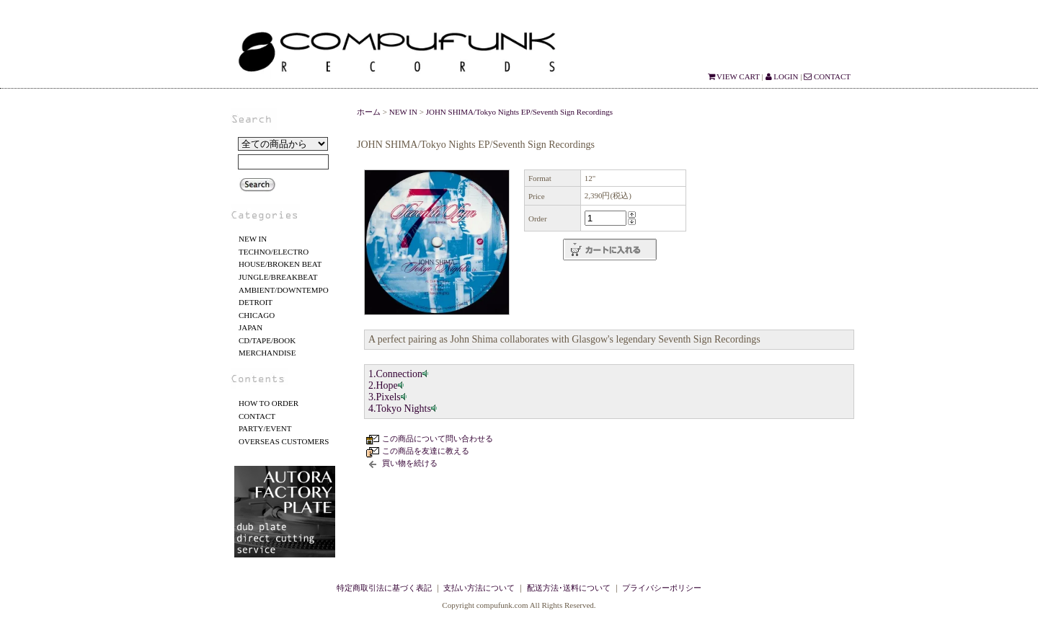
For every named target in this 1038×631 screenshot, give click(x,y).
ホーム (369, 111)
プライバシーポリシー (661, 587)
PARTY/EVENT (265, 428)
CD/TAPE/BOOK (267, 340)
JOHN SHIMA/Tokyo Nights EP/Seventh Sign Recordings (519, 111)
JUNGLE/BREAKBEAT (278, 277)
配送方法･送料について (569, 587)
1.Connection (399, 374)
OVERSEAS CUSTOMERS (284, 441)
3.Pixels (388, 397)
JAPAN (250, 327)
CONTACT (827, 76)
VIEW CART (734, 76)
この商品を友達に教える (425, 450)
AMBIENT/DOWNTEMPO (284, 290)
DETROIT (255, 302)
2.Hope (386, 385)
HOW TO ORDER (268, 403)
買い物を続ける (410, 463)
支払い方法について (479, 587)
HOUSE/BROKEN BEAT (280, 264)
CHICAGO (257, 315)
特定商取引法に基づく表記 (384, 587)
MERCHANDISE (267, 352)
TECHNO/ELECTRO (274, 251)
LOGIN (782, 76)
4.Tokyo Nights (403, 408)
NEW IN (253, 238)
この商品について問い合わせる (437, 438)
